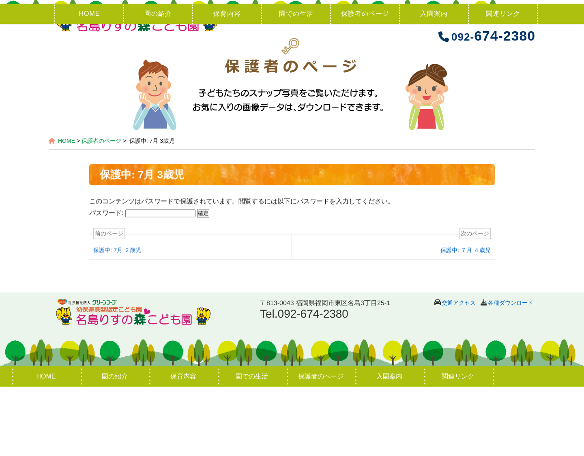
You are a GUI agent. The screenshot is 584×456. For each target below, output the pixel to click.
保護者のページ (365, 83)
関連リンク (503, 83)
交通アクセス (459, 372)
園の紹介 (158, 83)
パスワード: (142, 283)
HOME (89, 83)
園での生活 (296, 83)
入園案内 (434, 83)
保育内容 (227, 83)
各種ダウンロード (510, 372)
